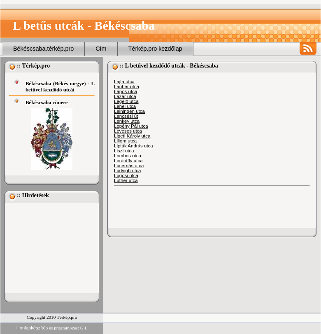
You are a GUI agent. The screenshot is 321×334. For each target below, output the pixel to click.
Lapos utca (125, 91)
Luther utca (126, 180)
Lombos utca (127, 155)
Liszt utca (124, 150)
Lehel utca (125, 106)
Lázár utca (125, 96)
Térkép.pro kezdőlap (155, 48)
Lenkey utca (127, 121)
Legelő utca (126, 101)
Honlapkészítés (32, 327)
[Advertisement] (50, 248)
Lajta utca (124, 81)
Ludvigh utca (127, 170)
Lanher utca (126, 86)
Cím (100, 48)
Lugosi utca (126, 175)
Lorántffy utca (128, 160)
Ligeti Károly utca (132, 135)
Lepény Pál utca (131, 126)
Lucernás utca (129, 165)
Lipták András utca (133, 145)
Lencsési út (126, 116)
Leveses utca (128, 130)
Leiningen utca (129, 111)
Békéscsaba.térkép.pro (43, 48)
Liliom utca (125, 140)
